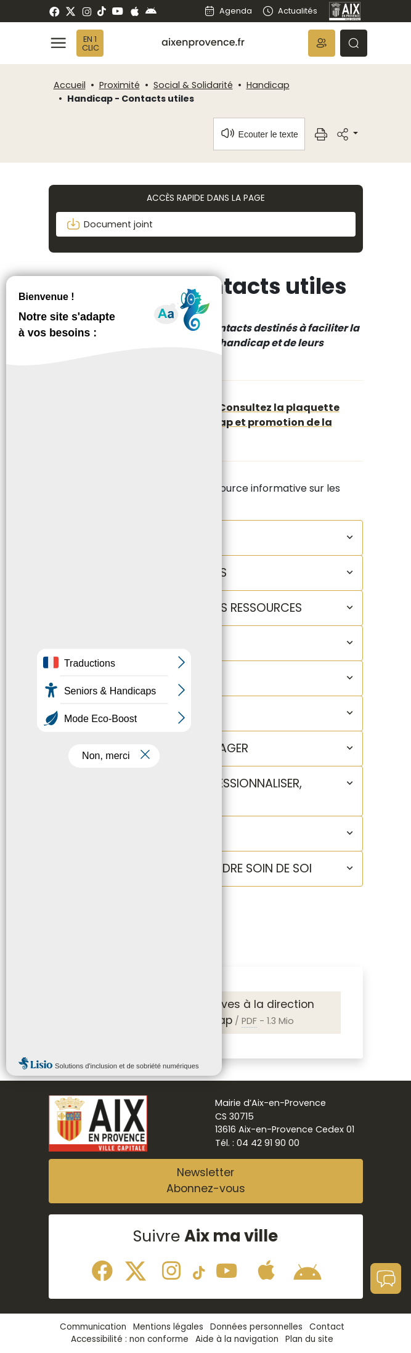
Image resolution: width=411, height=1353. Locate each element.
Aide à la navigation (237, 1339)
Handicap (268, 85)
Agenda (228, 11)
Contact (326, 1327)
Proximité (119, 85)
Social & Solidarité (193, 85)
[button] (321, 43)
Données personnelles (256, 1327)
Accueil (70, 85)
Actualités (289, 11)
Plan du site (309, 1339)
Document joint (109, 224)
